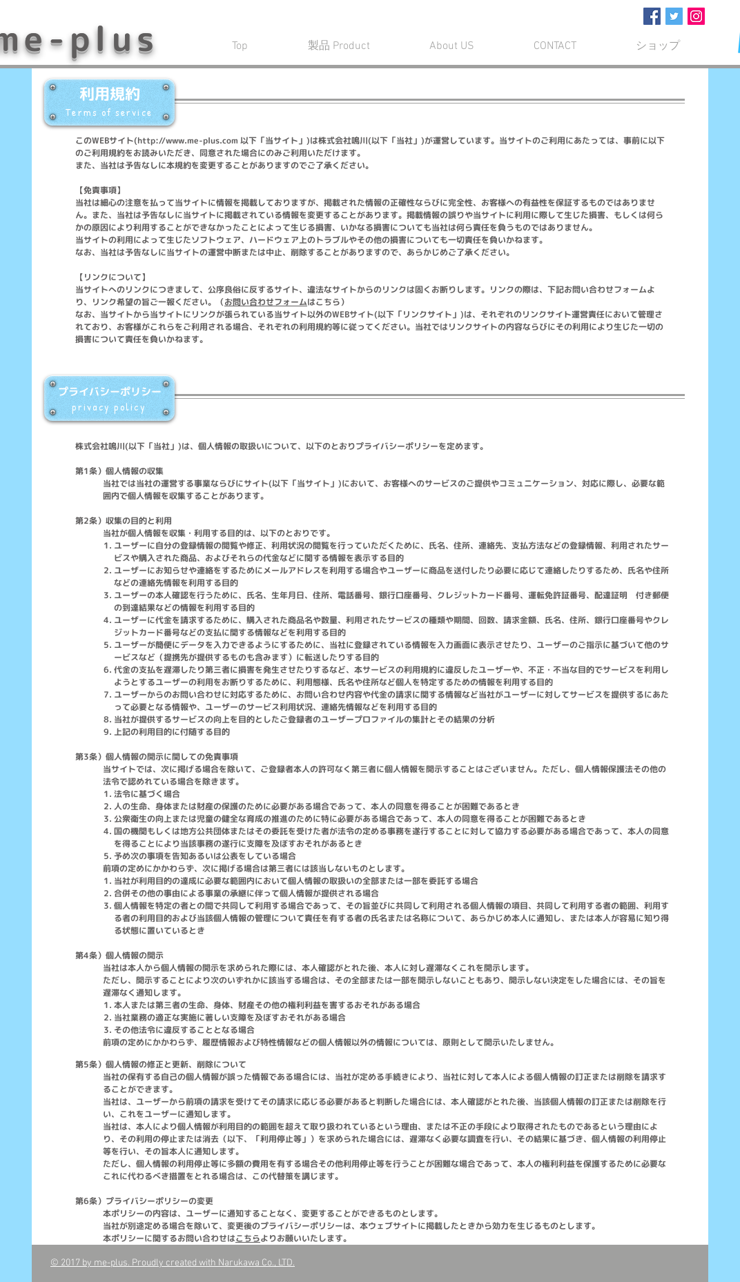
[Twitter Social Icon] (674, 16)
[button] (452, 46)
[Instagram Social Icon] (696, 16)
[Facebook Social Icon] (652, 16)
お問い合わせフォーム (265, 302)
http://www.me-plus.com (187, 140)
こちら (247, 1238)
